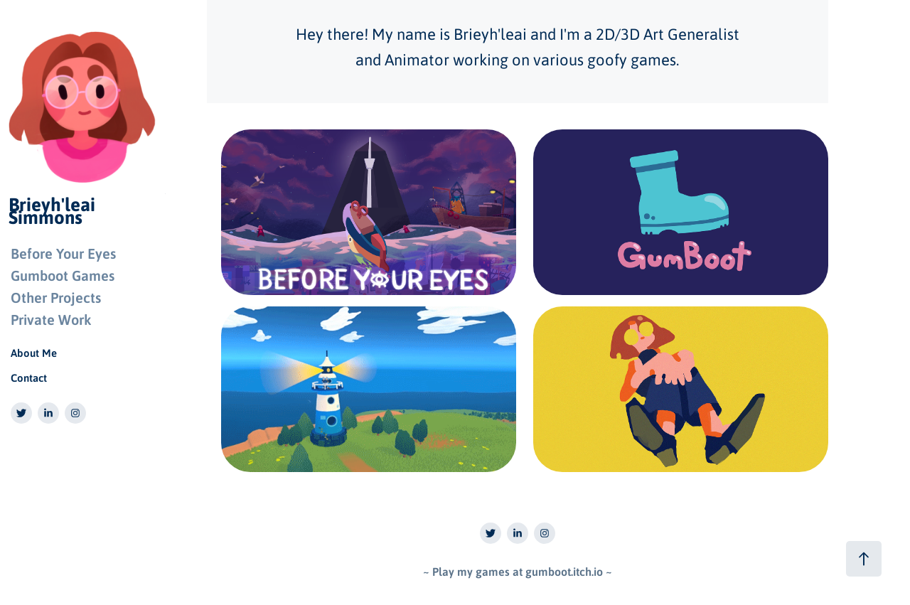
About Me (34, 353)
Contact (29, 377)
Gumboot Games (62, 275)
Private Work (51, 319)
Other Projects (56, 297)
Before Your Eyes (63, 253)
